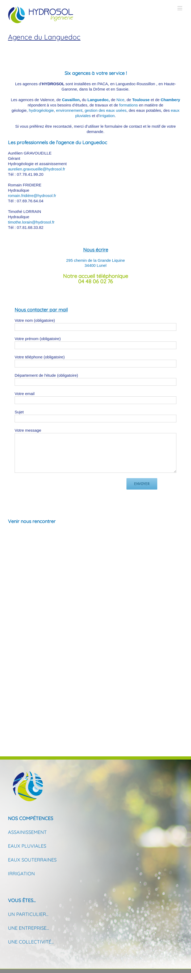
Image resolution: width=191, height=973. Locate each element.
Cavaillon (71, 99)
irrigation (107, 115)
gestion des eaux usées (106, 110)
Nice (120, 99)
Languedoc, (98, 99)
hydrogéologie (41, 110)
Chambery (170, 99)
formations (128, 105)
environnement (69, 110)
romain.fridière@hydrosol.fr (32, 195)
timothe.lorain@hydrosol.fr (31, 222)
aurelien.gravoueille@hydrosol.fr (36, 169)
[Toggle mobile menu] (180, 8)
